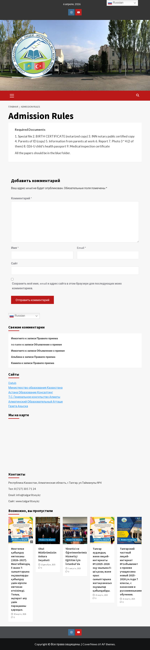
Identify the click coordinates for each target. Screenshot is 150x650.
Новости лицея (19, 539)
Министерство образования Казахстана (35, 387)
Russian (17, 316)
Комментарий (21, 198)
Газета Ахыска (18, 406)
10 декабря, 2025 (48, 564)
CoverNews (90, 644)
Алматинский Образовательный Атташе (35, 401)
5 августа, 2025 (74, 568)
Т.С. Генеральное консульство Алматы (34, 396)
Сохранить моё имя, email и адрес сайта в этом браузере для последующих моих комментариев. (67, 286)
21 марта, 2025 (101, 595)
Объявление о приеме (48, 344)
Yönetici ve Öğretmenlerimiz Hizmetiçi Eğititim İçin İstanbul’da (76, 556)
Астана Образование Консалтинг (30, 392)
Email (81, 247)
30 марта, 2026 (20, 614)
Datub (12, 382)
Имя (15, 247)
